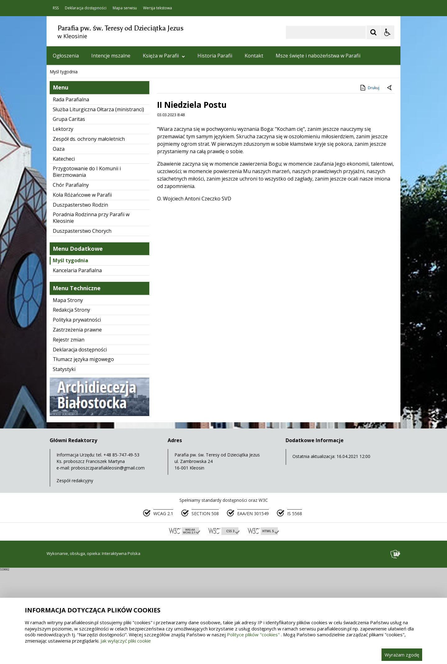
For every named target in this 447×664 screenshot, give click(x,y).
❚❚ (59, 146)
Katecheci (64, 252)
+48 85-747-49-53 (121, 548)
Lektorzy (63, 222)
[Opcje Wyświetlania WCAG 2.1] (387, 32)
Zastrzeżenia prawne (77, 422)
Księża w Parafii (164, 55)
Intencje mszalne (110, 55)
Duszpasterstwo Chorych (82, 324)
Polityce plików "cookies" (253, 634)
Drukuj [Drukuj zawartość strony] (369, 181)
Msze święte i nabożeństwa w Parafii (318, 55)
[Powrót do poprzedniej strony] (390, 181)
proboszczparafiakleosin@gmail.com (108, 561)
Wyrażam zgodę (402, 655)
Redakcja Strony (71, 403)
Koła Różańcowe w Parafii (82, 288)
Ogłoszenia (66, 55)
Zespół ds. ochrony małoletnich (89, 232)
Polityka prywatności (77, 413)
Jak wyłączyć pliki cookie (126, 641)
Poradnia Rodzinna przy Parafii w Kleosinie (91, 311)
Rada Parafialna (71, 192)
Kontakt (254, 55)
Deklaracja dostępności (85, 8)
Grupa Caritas (69, 212)
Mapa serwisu (125, 8)
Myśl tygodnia (70, 353)
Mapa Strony (68, 393)
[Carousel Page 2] (112, 146)
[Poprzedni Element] (76, 146)
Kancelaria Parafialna (77, 363)
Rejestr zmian (68, 432)
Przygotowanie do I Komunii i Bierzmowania (87, 265)
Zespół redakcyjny (74, 574)
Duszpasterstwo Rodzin (80, 298)
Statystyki (64, 462)
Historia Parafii (214, 55)
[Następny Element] (91, 146)
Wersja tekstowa (157, 8)
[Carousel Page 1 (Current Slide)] (107, 146)
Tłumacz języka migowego (83, 452)
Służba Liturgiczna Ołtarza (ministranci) (98, 202)
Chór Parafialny (71, 278)
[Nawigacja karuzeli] (83, 146)
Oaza (59, 242)
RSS (56, 8)
